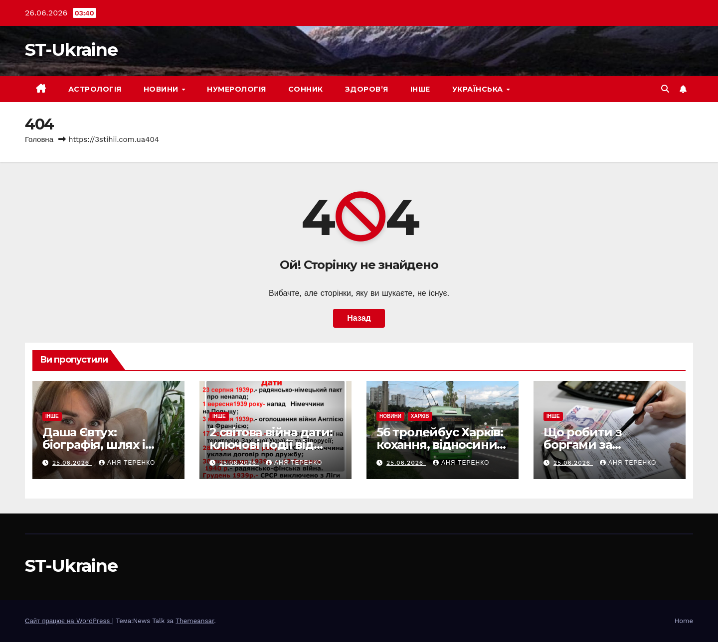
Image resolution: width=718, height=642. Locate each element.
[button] (665, 89)
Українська (479, 89)
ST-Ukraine (71, 49)
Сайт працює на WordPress (68, 621)
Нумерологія (236, 89)
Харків (420, 416)
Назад (358, 318)
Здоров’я (366, 89)
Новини (162, 89)
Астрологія (95, 89)
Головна (39, 139)
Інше (420, 89)
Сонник (305, 89)
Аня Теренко (127, 462)
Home (684, 621)
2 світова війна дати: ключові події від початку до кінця (271, 444)
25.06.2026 (72, 462)
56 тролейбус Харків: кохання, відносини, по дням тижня (439, 444)
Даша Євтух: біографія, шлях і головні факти (93, 444)
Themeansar (195, 621)
